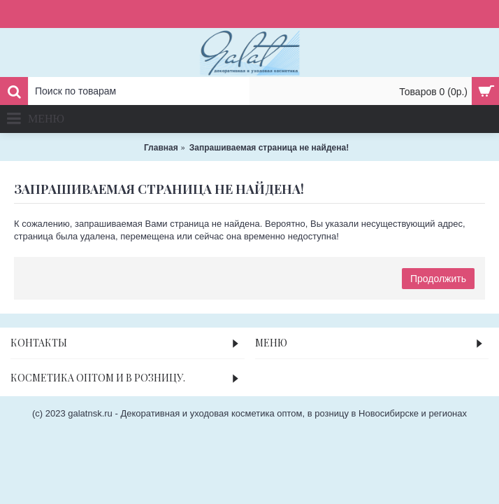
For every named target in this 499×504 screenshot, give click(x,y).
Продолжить (438, 278)
